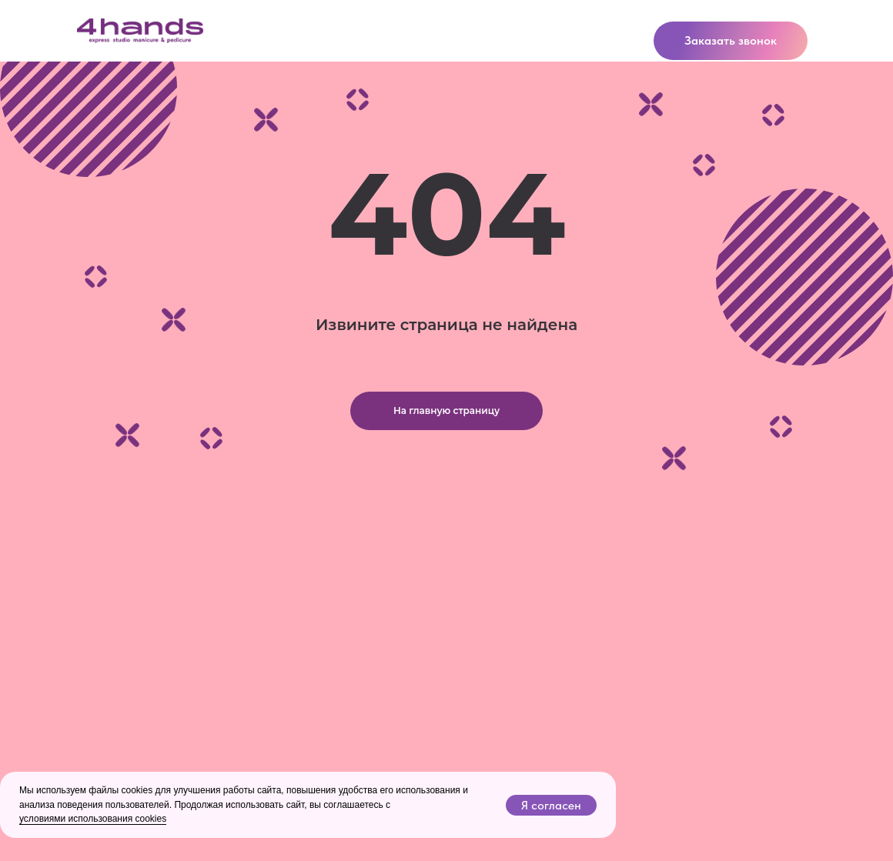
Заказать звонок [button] (730, 40)
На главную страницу (446, 410)
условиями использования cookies (92, 818)
